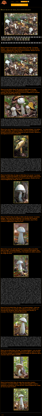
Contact (17, 1)
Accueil (12, 1)
